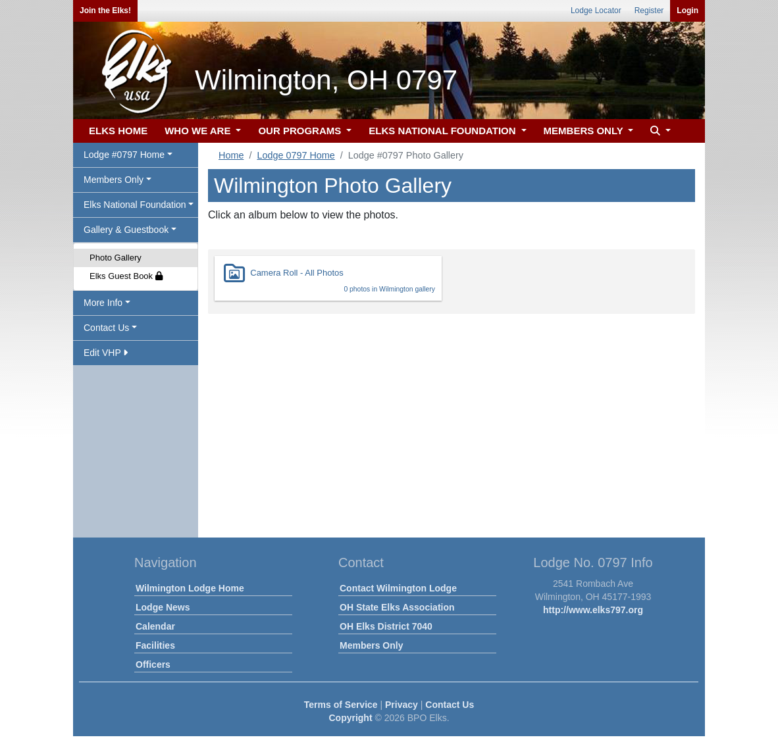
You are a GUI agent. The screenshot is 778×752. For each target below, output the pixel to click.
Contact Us (449, 704)
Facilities (155, 645)
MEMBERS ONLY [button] (585, 130)
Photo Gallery (116, 258)
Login (687, 10)
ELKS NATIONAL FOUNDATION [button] (444, 130)
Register (649, 10)
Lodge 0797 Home (295, 155)
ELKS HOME (118, 130)
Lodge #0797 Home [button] (124, 154)
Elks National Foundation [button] (135, 204)
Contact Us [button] (106, 327)
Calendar (155, 626)
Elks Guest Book (126, 276)
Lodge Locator (596, 10)
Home (231, 155)
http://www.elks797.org (593, 610)
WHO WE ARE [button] (199, 130)
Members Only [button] (113, 179)
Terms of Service (341, 704)
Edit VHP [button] (106, 352)
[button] (659, 131)
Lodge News (163, 607)
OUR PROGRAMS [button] (301, 130)
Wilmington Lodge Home (190, 588)
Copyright (350, 718)
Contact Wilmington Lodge (398, 588)
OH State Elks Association (397, 607)
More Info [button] (103, 302)
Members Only (371, 645)
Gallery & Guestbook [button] (126, 229)
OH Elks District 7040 (386, 626)
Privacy (401, 704)
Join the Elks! (105, 10)
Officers (153, 664)
